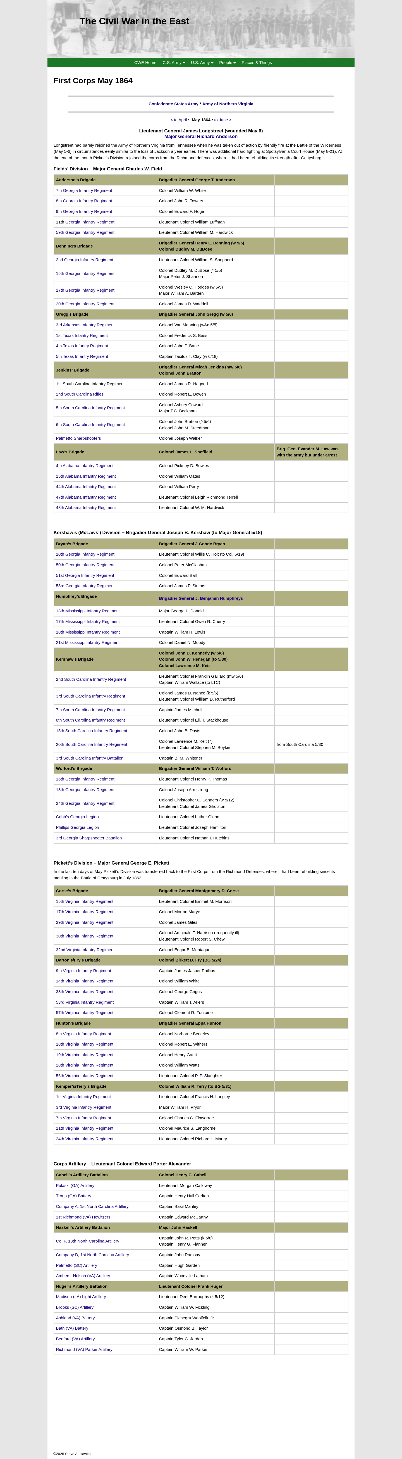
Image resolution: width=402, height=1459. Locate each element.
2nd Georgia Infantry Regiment (84, 259)
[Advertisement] (201, 1412)
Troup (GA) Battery (73, 1195)
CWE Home (145, 62)
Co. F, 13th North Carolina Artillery (87, 1241)
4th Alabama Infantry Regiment (85, 465)
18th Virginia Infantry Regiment (85, 1044)
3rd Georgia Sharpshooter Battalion (89, 838)
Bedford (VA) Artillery (75, 1338)
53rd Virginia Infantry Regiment (85, 1002)
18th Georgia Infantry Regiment (85, 789)
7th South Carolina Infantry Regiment (90, 709)
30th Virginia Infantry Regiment (85, 936)
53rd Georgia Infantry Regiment (85, 585)
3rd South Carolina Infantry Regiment (90, 696)
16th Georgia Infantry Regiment (85, 779)
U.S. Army (203, 62)
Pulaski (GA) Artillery (75, 1185)
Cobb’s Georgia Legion (77, 816)
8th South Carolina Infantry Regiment (90, 720)
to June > (222, 119)
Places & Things (257, 62)
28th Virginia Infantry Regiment (85, 1065)
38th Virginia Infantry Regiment (85, 991)
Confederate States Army (173, 103)
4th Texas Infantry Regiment (82, 345)
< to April (179, 119)
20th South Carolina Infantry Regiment (91, 744)
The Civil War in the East (134, 21)
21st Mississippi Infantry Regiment (88, 642)
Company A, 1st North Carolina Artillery (92, 1206)
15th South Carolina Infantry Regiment (91, 730)
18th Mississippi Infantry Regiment (88, 632)
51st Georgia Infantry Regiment (85, 575)
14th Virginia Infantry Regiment (85, 981)
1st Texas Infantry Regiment (82, 335)
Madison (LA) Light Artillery (81, 1296)
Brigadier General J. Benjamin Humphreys (201, 598)
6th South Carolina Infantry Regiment (90, 424)
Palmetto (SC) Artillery (76, 1265)
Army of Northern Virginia (227, 103)
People (228, 62)
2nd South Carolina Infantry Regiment (91, 679)
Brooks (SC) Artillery (75, 1307)
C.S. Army (175, 62)
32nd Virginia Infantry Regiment (85, 949)
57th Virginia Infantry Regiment (85, 1012)
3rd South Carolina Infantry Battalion (90, 758)
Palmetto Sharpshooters (78, 438)
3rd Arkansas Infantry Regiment (85, 324)
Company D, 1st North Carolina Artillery (92, 1254)
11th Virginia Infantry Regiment (85, 1128)
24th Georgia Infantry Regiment (85, 803)
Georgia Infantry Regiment (89, 222)
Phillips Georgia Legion (77, 827)
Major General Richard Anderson (201, 136)
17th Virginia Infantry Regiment (85, 911)
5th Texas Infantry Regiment (82, 356)
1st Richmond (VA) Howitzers (83, 1217)
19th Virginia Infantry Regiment (85, 1054)
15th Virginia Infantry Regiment (85, 901)
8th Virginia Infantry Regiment (83, 1033)
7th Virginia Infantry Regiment (83, 1117)
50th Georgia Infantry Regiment (85, 564)
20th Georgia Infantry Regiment (85, 303)
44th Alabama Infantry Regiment (86, 486)
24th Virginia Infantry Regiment (85, 1138)
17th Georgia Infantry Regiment (85, 290)
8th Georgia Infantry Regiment (84, 200)
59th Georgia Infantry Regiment (85, 232)
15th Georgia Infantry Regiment (85, 273)
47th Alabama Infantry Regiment (86, 497)
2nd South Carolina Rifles (80, 394)
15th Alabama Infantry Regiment (86, 476)
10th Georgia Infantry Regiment (85, 554)
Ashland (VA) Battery (75, 1317)
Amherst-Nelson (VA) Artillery (83, 1275)
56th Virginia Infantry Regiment (85, 1075)
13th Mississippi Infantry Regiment (88, 610)
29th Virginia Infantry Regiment (85, 922)
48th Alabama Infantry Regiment (86, 507)
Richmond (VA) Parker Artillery (84, 1349)
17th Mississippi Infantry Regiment (88, 621)
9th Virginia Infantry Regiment (83, 970)
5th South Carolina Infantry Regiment (90, 407)
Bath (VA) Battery (72, 1328)
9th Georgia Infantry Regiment (84, 211)
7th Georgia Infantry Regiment (84, 190)
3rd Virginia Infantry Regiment (83, 1107)
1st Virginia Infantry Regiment (83, 1096)
